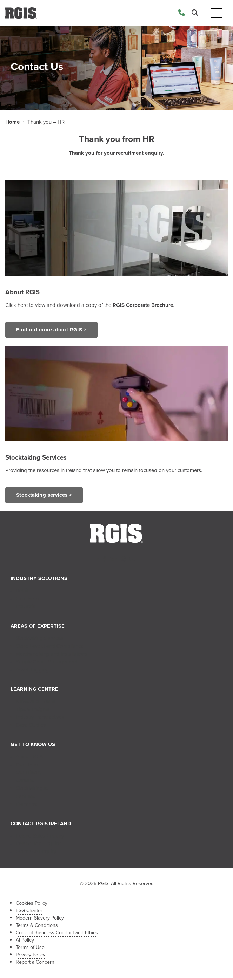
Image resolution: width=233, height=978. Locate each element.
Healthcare (28, 598)
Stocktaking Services (39, 638)
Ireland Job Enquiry (38, 843)
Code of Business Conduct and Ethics (57, 932)
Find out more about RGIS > (51, 329)
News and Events (35, 701)
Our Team (27, 765)
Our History (29, 772)
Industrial (26, 606)
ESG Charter (29, 910)
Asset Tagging (32, 670)
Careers (25, 780)
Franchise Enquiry (36, 851)
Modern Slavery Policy (40, 918)
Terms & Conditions (37, 925)
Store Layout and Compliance (50, 646)
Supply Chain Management (46, 662)
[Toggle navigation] (216, 13)
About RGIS (22, 292)
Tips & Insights (32, 709)
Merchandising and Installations (51, 654)
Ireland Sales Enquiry (40, 836)
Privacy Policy (30, 954)
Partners (25, 796)
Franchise (27, 804)
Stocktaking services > (44, 495)
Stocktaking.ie (32, 788)
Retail (22, 590)
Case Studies (31, 725)
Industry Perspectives (40, 717)
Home (12, 122)
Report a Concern (35, 962)
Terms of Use (30, 947)
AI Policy (25, 940)
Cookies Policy (31, 903)
